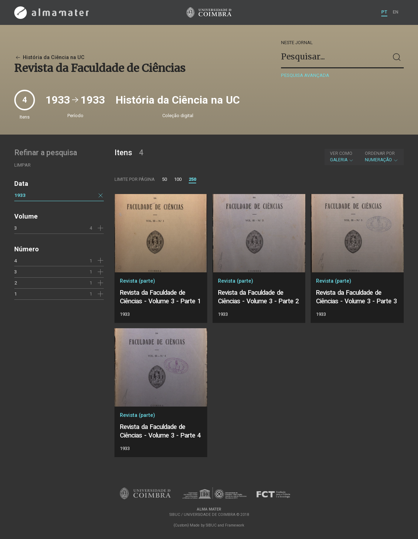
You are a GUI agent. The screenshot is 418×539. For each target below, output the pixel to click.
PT (384, 12)
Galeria (342, 157)
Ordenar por (380, 153)
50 (164, 179)
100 (178, 179)
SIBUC (211, 525)
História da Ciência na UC (49, 57)
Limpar (22, 165)
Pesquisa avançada (305, 75)
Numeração (381, 157)
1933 (20, 195)
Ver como (341, 153)
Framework (234, 525)
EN (395, 12)
